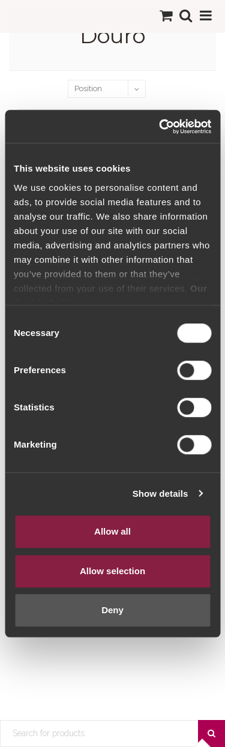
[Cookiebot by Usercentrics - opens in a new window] (160, 126)
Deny (112, 610)
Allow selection (112, 571)
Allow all (112, 531)
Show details (160, 493)
